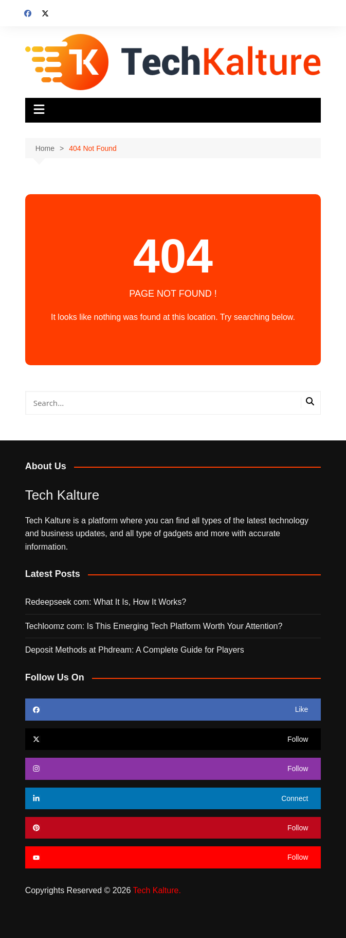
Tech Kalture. (156, 890)
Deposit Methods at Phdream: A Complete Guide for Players (134, 649)
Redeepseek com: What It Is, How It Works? (106, 602)
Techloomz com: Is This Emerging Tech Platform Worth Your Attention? (154, 626)
